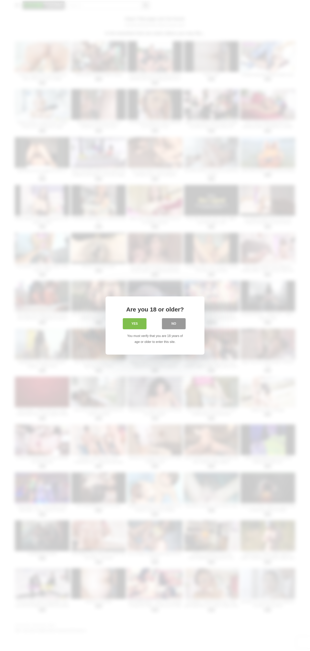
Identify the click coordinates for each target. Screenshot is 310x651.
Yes (134, 323)
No (173, 323)
